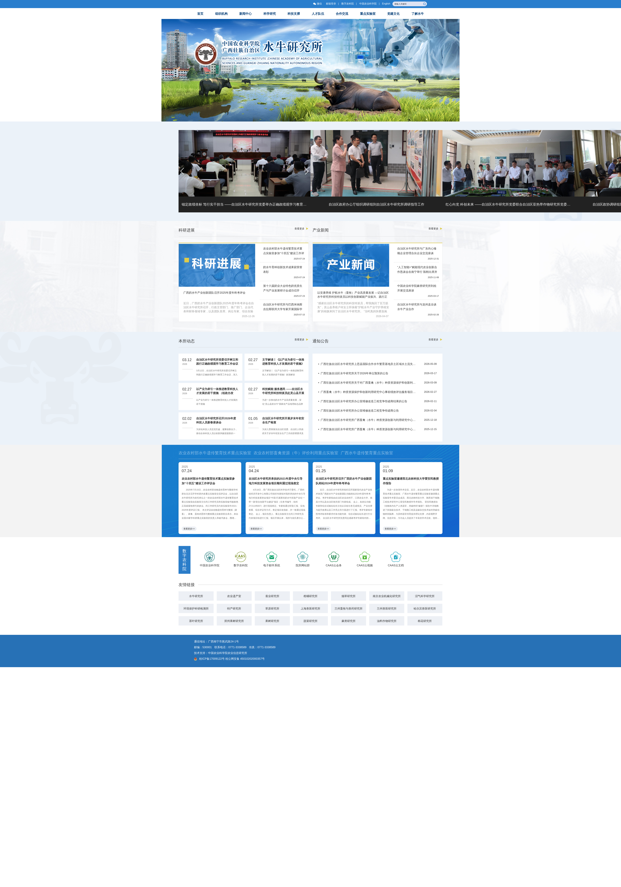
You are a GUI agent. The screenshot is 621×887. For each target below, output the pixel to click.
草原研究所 (272, 608)
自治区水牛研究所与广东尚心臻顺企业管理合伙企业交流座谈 (416, 251)
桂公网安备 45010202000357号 (245, 658)
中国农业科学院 (368, 3)
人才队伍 (318, 13)
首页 (200, 13)
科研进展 (187, 230)
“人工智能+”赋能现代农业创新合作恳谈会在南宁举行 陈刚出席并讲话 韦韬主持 (417, 270)
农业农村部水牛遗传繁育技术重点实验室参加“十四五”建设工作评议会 (283, 251)
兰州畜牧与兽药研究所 (349, 608)
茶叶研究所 (196, 621)
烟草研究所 (349, 596)
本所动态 (187, 341)
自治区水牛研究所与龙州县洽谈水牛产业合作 (416, 307)
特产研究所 (234, 608)
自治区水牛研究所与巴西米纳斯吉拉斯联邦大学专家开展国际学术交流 (282, 307)
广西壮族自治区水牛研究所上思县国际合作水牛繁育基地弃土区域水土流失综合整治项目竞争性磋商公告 (369, 364)
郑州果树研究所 (234, 621)
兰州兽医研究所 (387, 608)
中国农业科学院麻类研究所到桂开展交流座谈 (416, 288)
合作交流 (342, 13)
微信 (317, 3)
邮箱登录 (331, 3)
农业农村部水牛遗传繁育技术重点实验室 (215, 453)
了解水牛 (417, 13)
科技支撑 (294, 13)
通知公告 (321, 341)
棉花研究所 (425, 621)
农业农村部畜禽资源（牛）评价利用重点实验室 (296, 453)
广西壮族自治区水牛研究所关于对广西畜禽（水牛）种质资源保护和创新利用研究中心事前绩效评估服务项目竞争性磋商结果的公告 (369, 382)
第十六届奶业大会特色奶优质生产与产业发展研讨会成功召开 (282, 288)
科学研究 (269, 13)
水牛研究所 (196, 596)
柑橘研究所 (310, 596)
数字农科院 (347, 3)
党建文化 (393, 13)
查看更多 (301, 228)
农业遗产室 (234, 596)
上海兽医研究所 (310, 608)
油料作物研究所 (387, 621)
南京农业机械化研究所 (387, 596)
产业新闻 (321, 230)
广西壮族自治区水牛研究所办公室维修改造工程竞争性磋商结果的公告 (364, 401)
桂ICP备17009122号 (211, 658)
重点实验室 (368, 13)
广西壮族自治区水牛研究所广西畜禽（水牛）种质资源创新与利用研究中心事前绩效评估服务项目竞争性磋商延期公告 (369, 420)
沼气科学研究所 (425, 596)
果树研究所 (272, 621)
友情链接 (187, 585)
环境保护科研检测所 (196, 608)
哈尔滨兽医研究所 (425, 608)
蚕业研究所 (272, 596)
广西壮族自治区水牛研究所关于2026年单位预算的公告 (354, 373)
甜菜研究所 (310, 621)
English (386, 3)
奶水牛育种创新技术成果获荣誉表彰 (282, 269)
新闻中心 (245, 13)
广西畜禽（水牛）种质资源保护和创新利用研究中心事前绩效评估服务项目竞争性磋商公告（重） (369, 392)
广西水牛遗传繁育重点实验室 (367, 453)
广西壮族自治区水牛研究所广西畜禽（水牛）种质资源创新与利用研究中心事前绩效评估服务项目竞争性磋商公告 (369, 429)
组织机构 (221, 13)
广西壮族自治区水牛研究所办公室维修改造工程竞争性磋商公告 (360, 410)
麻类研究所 (349, 621)
